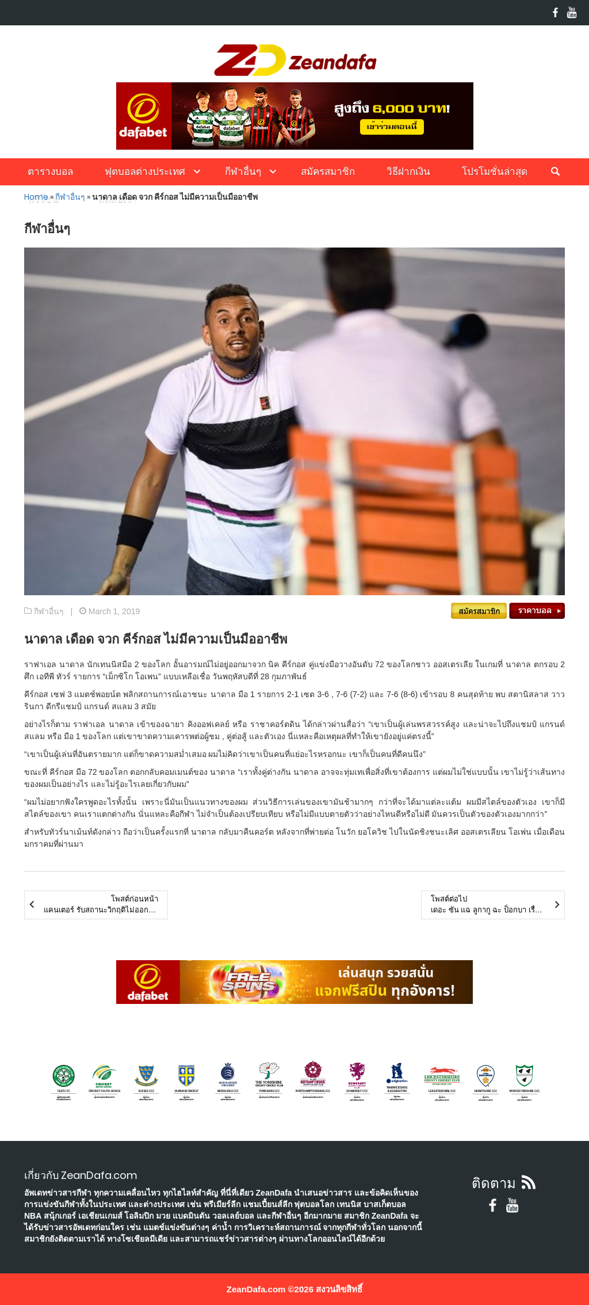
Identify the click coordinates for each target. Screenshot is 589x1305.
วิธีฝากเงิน (408, 171)
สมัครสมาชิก (328, 171)
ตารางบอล (50, 171)
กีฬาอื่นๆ (243, 171)
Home (36, 197)
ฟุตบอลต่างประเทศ (145, 171)
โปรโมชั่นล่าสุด (494, 171)
